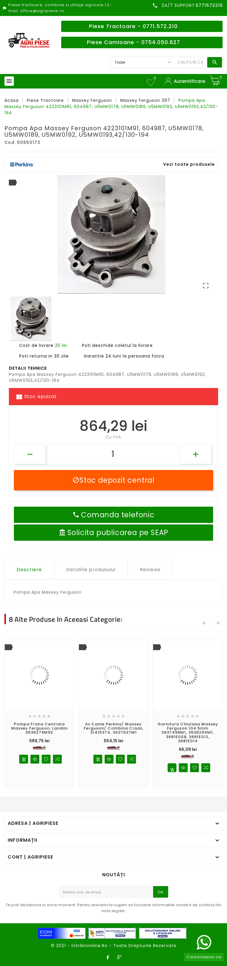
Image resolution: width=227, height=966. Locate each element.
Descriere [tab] (29, 569)
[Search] (191, 62)
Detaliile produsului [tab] (91, 569)
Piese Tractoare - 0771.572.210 (133, 26)
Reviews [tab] (150, 569)
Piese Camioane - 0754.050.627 (133, 42)
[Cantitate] (112, 454)
